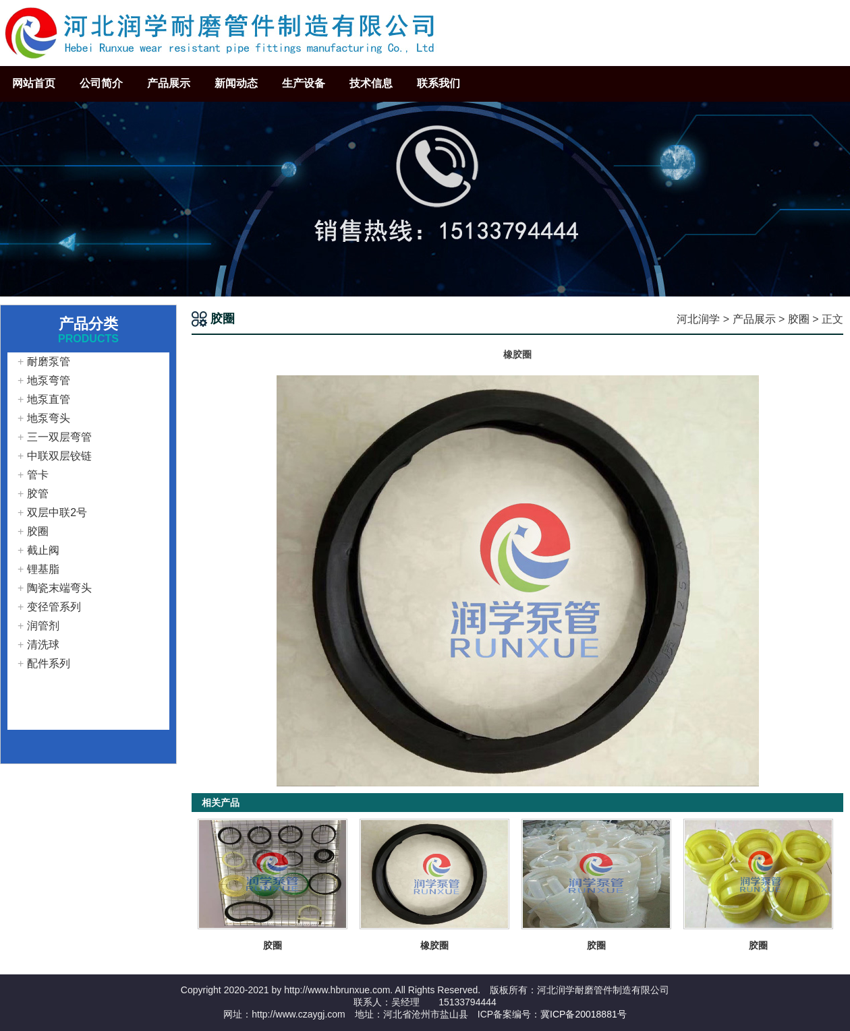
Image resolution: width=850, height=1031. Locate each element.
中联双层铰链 (59, 456)
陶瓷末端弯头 (59, 588)
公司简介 (101, 83)
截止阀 (43, 550)
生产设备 (303, 83)
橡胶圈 (434, 945)
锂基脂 (43, 569)
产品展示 (168, 83)
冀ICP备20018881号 (583, 1014)
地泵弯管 (48, 380)
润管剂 (43, 625)
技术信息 (371, 83)
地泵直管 (48, 399)
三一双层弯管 (59, 437)
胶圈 (799, 319)
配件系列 (48, 663)
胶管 (38, 493)
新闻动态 (236, 83)
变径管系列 (54, 607)
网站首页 (33, 83)
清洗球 (43, 644)
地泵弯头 (48, 418)
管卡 (38, 474)
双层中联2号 (57, 512)
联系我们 (438, 83)
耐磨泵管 (48, 361)
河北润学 (698, 319)
